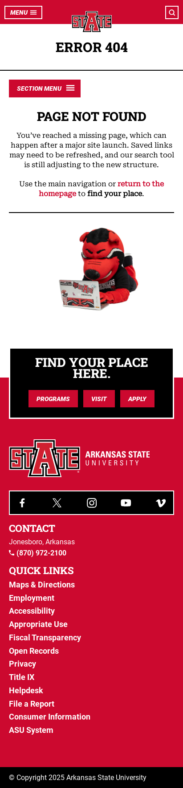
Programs (53, 398)
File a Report (31, 703)
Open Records (34, 650)
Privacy (22, 663)
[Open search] (172, 12)
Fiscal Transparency (45, 637)
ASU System (31, 730)
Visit (99, 398)
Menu (23, 12)
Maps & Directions (42, 584)
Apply (137, 398)
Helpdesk (26, 690)
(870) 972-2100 (37, 553)
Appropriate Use (38, 624)
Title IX (21, 677)
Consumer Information (49, 716)
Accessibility (32, 610)
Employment (31, 598)
